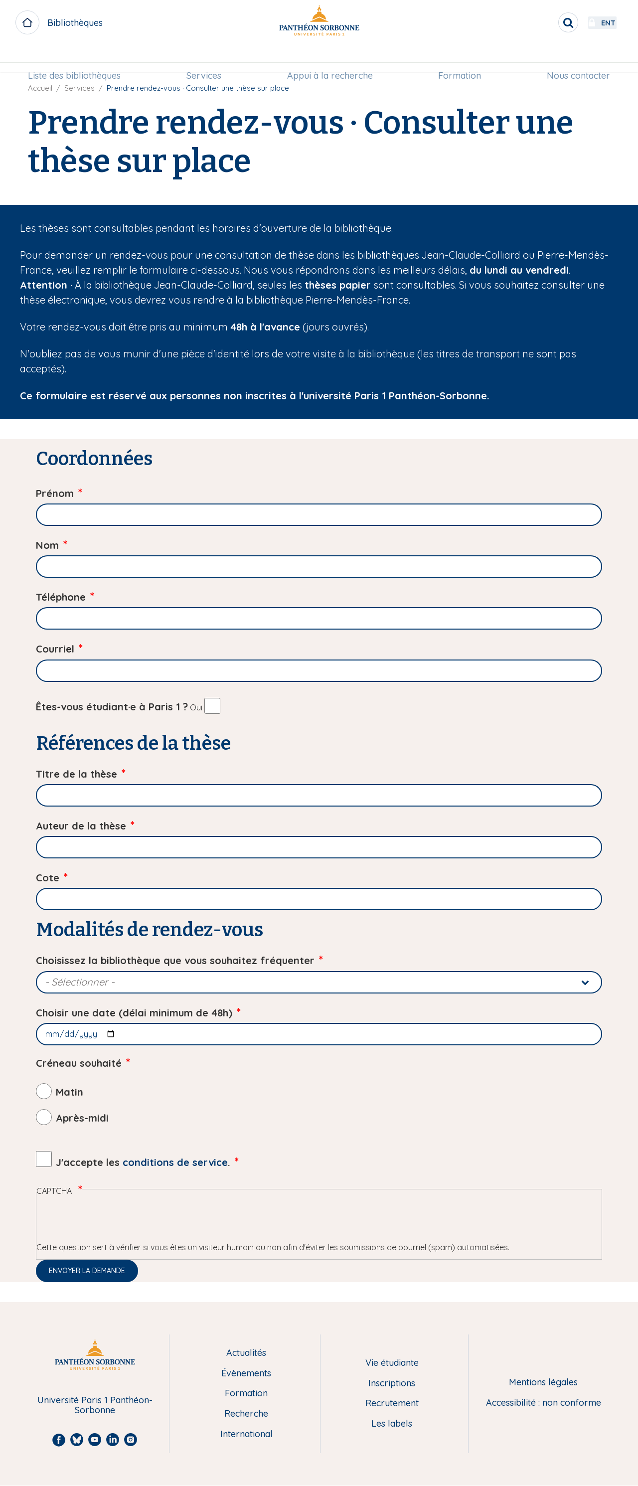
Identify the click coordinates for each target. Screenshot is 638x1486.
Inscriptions (391, 1383)
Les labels (391, 1424)
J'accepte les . (143, 1162)
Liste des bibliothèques (78, 58)
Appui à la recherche (330, 58)
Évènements (246, 1373)
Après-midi (82, 1118)
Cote (47, 877)
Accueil (40, 88)
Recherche (246, 1414)
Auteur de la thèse (81, 826)
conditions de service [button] (175, 1162)
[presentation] (112, 1221)
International (246, 1434)
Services (205, 58)
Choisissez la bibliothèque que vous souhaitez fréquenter (175, 960)
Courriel (55, 649)
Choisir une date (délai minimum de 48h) (134, 1012)
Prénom (55, 493)
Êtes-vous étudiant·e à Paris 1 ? (112, 706)
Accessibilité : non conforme (543, 1403)
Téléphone (61, 597)
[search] (541, 22)
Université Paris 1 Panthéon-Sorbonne (95, 1405)
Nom (47, 545)
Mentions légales (543, 1382)
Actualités (246, 1353)
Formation (457, 58)
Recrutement (392, 1403)
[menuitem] (79, 58)
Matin (69, 1092)
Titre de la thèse (76, 774)
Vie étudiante (392, 1363)
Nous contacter (574, 58)
